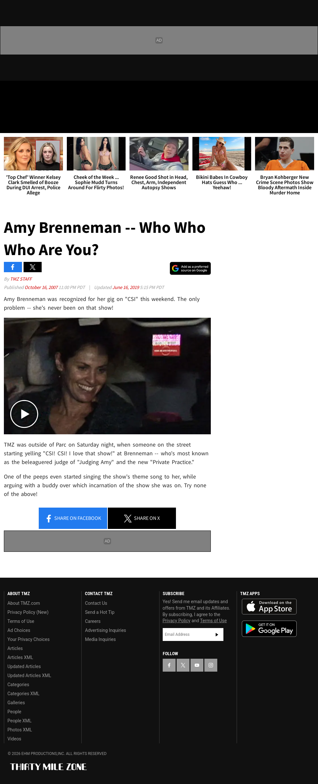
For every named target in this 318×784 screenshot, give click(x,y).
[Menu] (9, 124)
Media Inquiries (100, 639)
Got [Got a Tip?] (21, 108)
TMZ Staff (21, 279)
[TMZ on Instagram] (57, 91)
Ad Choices (18, 630)
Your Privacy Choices (28, 639)
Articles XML (20, 657)
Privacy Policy (176, 620)
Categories (18, 684)
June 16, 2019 (126, 287)
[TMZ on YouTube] (196, 665)
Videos (14, 738)
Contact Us (96, 603)
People (14, 711)
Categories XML (23, 693)
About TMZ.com (23, 603)
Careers (92, 621)
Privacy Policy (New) (27, 612)
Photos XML (19, 729)
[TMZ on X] (26, 91)
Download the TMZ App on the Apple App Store (269, 607)
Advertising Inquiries (105, 630)
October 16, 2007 (41, 287)
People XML (19, 720)
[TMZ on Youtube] (41, 91)
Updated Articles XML (29, 675)
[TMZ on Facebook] (10, 91)
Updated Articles (24, 666)
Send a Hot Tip (99, 612)
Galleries (16, 702)
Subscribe (216, 634)
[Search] (309, 124)
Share (73, 518)
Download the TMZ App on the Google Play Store (269, 629)
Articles (15, 648)
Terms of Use (20, 621)
